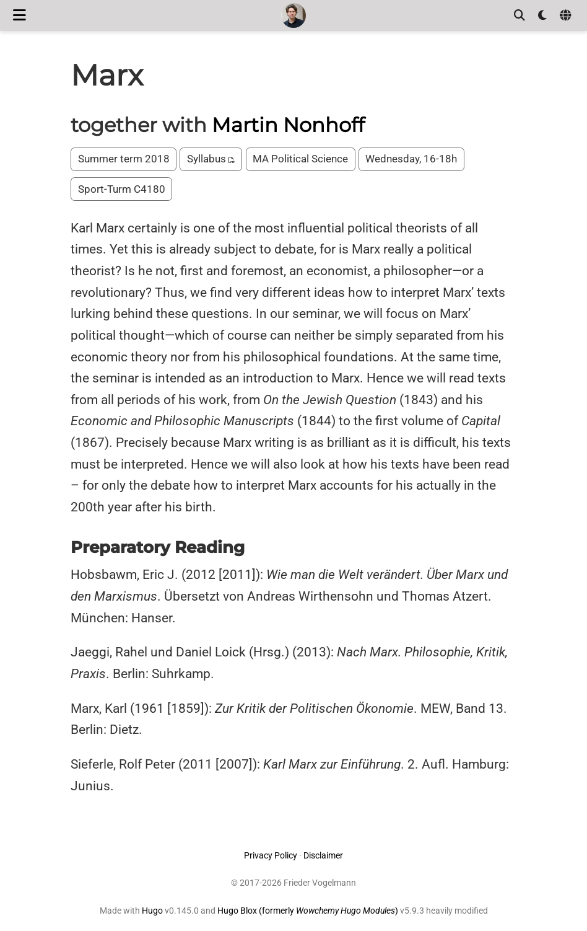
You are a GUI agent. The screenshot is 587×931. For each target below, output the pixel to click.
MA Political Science (300, 158)
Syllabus (211, 158)
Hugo (152, 911)
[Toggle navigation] (19, 15)
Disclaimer (323, 855)
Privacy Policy (270, 855)
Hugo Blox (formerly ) (308, 911)
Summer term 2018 (124, 158)
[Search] (519, 16)
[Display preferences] (542, 16)
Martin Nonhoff (288, 125)
